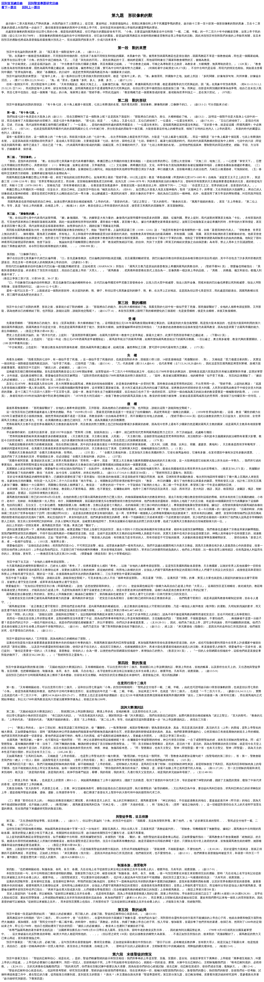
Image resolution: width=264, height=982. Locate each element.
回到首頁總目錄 (12, 3)
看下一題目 (8, 7)
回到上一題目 (31, 7)
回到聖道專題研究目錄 (43, 3)
